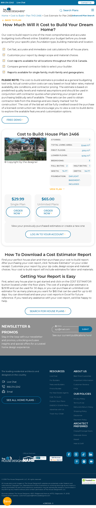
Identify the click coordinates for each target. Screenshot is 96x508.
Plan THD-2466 (33, 15)
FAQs (76, 388)
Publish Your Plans (57, 401)
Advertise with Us (57, 409)
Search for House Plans (48, 311)
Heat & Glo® (79, 443)
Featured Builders (57, 384)
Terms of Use (79, 403)
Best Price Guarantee (82, 376)
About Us (80, 371)
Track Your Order (57, 414)
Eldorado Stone (80, 435)
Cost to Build (17, 15)
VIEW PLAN (57, 189)
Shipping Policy (80, 411)
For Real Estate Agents (59, 393)
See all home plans (22, 400)
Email (7, 391)
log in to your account (48, 234)
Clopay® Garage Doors (83, 431)
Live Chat (21, 2)
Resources (57, 371)
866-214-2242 (7, 2)
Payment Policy (80, 420)
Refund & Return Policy (83, 407)
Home (5, 15)
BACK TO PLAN (13, 20)
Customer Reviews (81, 384)
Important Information (83, 380)
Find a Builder (55, 388)
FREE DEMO (15, 120)
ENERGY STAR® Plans (59, 405)
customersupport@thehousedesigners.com (34, 496)
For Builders (55, 380)
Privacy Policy (79, 399)
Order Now (18, 212)
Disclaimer (78, 415)
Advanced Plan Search (83, 16)
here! (89, 335)
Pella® (76, 439)
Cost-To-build (55, 397)
